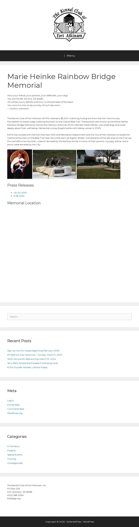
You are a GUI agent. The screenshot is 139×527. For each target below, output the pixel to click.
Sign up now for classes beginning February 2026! (33, 350)
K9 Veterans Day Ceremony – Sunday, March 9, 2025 (34, 354)
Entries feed (13, 404)
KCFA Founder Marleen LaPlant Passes (27, 367)
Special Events (14, 454)
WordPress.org (14, 413)
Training (11, 458)
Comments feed (15, 409)
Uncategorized (14, 463)
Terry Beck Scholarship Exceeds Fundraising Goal (32, 363)
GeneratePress (73, 521)
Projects (11, 450)
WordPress (88, 521)
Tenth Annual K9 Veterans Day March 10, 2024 (31, 359)
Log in (10, 400)
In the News (13, 446)
